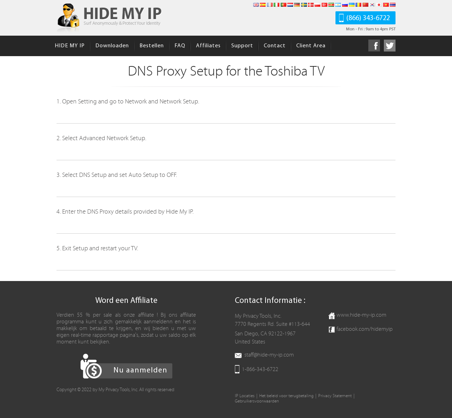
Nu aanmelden (140, 370)
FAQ (179, 46)
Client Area (311, 46)
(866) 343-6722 (368, 18)
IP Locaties (245, 396)
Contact (275, 46)
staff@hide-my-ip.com (269, 355)
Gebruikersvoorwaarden (257, 401)
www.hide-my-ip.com (361, 315)
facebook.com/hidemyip (365, 329)
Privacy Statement (335, 396)
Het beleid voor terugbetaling (286, 396)
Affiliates (208, 46)
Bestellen (151, 46)
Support (242, 46)
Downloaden (112, 46)
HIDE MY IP (70, 46)
